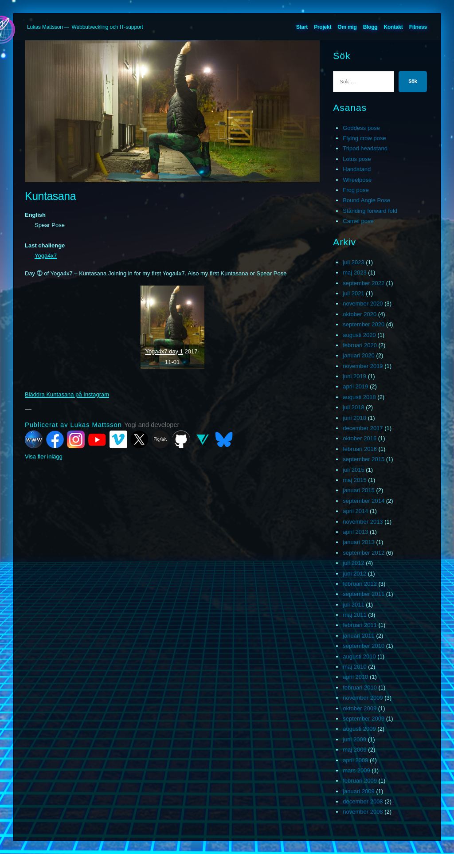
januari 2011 (359, 635)
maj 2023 (354, 272)
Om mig (346, 27)
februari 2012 (360, 583)
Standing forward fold (370, 211)
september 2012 (363, 552)
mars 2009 (356, 770)
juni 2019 (354, 376)
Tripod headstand (365, 148)
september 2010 (363, 645)
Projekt (322, 27)
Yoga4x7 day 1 (164, 351)
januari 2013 (359, 542)
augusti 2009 (359, 728)
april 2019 (355, 386)
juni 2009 (354, 739)
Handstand (357, 169)
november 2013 (363, 521)
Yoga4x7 (46, 255)
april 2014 (355, 511)
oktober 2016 (359, 438)
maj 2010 (354, 666)
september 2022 (363, 283)
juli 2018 (353, 407)
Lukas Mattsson (45, 27)
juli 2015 (353, 469)
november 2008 (363, 811)
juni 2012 (354, 573)
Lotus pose (357, 159)
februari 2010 (360, 687)
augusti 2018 (359, 397)
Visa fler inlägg (44, 456)
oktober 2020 (359, 314)
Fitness (418, 27)
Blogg (370, 27)
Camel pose (358, 221)
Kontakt (393, 27)
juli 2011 (353, 604)
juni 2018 (354, 418)
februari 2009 (360, 780)
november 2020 (363, 303)
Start (302, 27)
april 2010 (355, 677)
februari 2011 (360, 625)
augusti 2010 (359, 656)
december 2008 (363, 801)
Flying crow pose (364, 138)
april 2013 (355, 532)
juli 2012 (353, 563)
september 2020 (363, 324)
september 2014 (363, 501)
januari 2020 (359, 355)
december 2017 (363, 428)
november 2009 (363, 697)
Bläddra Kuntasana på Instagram (67, 394)
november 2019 (363, 366)
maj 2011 (354, 614)
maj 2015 (354, 480)
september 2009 (363, 718)
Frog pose (356, 190)
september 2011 (363, 594)
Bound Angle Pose (366, 200)
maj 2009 (354, 749)
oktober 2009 (359, 708)
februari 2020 (360, 345)
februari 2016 (360, 449)
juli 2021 (353, 293)
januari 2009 (359, 791)
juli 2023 (353, 262)
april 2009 (355, 760)
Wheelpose (357, 179)
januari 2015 (359, 490)
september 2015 (363, 459)
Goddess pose (361, 128)
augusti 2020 (359, 335)
